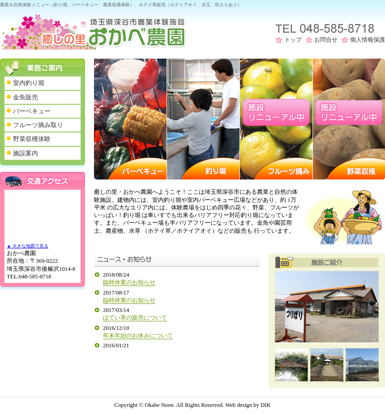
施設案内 (25, 153)
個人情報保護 (367, 40)
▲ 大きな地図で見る (27, 245)
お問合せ (326, 40)
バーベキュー (32, 111)
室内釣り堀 (28, 82)
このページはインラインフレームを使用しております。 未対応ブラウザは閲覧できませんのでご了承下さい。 (177, 309)
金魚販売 (25, 97)
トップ (293, 40)
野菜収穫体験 (32, 138)
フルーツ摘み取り (38, 124)
